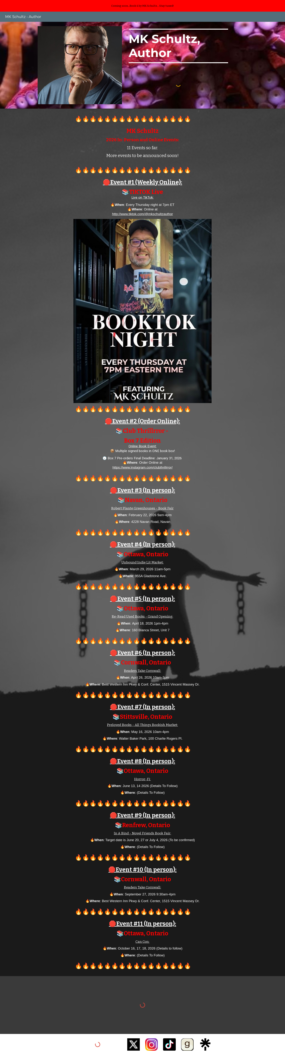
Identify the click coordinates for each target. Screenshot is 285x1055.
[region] (142, 6)
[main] (178, 46)
